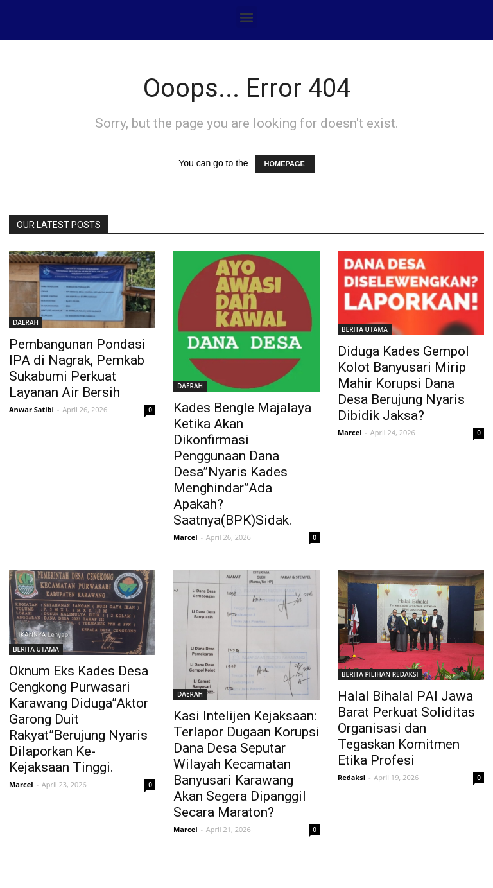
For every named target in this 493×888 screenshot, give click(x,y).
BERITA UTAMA (365, 329)
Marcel (185, 537)
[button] (246, 17)
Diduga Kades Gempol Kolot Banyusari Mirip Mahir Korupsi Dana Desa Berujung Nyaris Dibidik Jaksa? (403, 383)
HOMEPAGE (284, 164)
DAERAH (26, 322)
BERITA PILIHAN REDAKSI (380, 674)
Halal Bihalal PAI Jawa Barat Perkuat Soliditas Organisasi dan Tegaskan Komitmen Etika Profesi (406, 728)
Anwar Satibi (31, 409)
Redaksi (351, 777)
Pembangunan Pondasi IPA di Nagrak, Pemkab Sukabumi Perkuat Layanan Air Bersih (77, 368)
